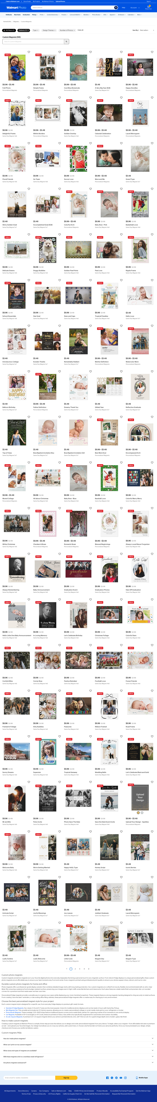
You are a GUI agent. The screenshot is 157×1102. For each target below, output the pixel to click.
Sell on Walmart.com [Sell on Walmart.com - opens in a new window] (59, 1091)
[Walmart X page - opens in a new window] (112, 1078)
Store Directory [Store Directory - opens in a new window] (23, 1091)
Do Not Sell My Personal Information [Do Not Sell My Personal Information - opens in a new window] (97, 1094)
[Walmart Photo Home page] (16, 7)
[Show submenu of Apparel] (115, 14)
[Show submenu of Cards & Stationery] (59, 14)
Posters (64, 14)
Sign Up (66, 1078)
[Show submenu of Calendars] (134, 14)
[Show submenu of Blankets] (89, 14)
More (138, 14)
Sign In (149, 1)
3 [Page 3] (79, 969)
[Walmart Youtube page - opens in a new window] (121, 1078)
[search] (66, 41)
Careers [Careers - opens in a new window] (34, 1091)
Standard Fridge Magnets (15, 1008)
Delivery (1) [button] (24, 30)
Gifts (104, 14)
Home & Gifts (7, 21)
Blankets (86, 14)
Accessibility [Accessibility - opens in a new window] (114, 1091)
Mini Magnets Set (12, 1010)
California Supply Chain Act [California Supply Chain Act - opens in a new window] (72, 1094)
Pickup (34, 14)
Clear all (80, 30)
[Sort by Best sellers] (147, 30)
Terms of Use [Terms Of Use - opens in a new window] (26, 1094)
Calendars (131, 14)
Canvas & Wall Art (75, 14)
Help (123, 8)
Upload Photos (60, 1)
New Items (17, 14)
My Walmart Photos (48, 1)
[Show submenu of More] (141, 14)
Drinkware (121, 14)
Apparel (112, 14)
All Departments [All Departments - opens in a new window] (10, 1091)
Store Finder (27, 1)
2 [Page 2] (75, 969)
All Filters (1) (9, 30)
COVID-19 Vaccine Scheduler (84, 1091)
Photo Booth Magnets (13, 1012)
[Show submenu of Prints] (44, 14)
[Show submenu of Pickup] (37, 14)
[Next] (89, 969)
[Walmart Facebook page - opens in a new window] (107, 1078)
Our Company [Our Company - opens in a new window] (44, 1091)
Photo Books (96, 14)
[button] (16, 52)
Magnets (16, 21)
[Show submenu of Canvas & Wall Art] (81, 14)
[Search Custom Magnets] (33, 41)
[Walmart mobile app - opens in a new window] (142, 1078)
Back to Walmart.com (12, 1)
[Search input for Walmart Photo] (72, 8)
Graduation (26, 14)
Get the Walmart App (143, 1091)
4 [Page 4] (84, 969)
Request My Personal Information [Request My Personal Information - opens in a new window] (123, 1094)
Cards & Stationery (52, 14)
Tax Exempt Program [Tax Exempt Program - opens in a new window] (126, 1091)
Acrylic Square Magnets (14, 1017)
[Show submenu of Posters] (67, 14)
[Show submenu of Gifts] (107, 14)
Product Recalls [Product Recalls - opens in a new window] (102, 1091)
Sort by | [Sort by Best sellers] (136, 30)
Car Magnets (10, 1015)
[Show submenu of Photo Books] (100, 14)
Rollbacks (9, 14)
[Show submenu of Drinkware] (125, 14)
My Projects (36, 1)
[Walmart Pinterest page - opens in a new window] (116, 1078)
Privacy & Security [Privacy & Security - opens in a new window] (39, 1094)
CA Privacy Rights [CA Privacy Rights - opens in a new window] (54, 1094)
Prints (41, 14)
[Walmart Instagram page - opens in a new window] (125, 1078)
